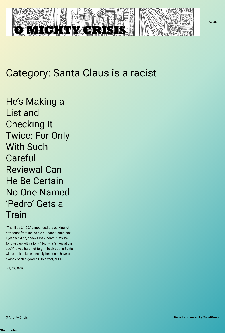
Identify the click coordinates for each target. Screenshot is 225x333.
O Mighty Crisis (17, 317)
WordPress (211, 317)
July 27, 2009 (14, 268)
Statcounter (8, 330)
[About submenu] (218, 22)
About (213, 21)
